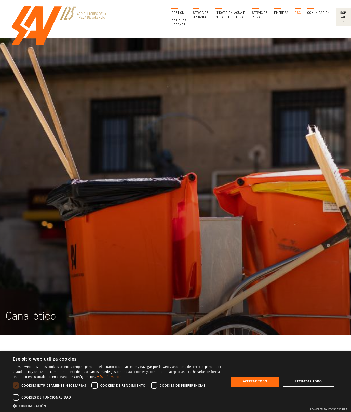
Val (343, 17)
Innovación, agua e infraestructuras (230, 15)
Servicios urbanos (201, 15)
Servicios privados (260, 15)
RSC (298, 13)
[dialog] (175, 381)
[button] (118, 405)
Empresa (281, 13)
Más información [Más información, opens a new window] (109, 377)
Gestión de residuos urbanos (178, 19)
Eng (343, 21)
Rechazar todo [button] (308, 381)
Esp (343, 13)
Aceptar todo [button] (255, 381)
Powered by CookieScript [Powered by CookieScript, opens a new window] (328, 409)
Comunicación (318, 13)
